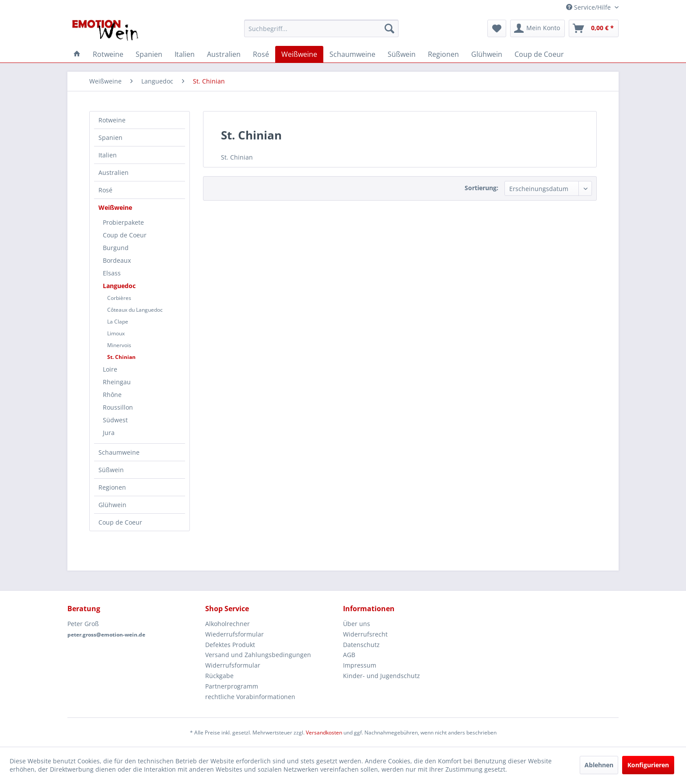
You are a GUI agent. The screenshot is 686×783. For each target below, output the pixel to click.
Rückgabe (219, 676)
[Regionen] (443, 54)
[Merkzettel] (496, 28)
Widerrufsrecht (365, 634)
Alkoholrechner (227, 623)
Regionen (112, 487)
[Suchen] (389, 28)
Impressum (359, 665)
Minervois (119, 345)
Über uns (356, 623)
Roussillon (118, 407)
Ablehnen (598, 765)
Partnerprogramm (231, 686)
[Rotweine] (108, 54)
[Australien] (224, 54)
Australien (113, 172)
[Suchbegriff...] (321, 28)
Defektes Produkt (230, 644)
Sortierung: (481, 188)
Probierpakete (123, 222)
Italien (107, 155)
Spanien (110, 137)
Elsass (112, 273)
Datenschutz (361, 644)
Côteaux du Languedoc (135, 309)
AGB (349, 655)
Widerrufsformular (232, 665)
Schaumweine (119, 452)
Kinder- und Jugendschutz (381, 676)
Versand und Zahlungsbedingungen (258, 655)
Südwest (115, 420)
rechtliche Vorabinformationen (250, 697)
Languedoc (119, 286)
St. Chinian (121, 357)
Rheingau (117, 382)
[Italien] (184, 54)
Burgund (116, 248)
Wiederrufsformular (234, 634)
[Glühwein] (486, 54)
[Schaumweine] (352, 54)
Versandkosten (324, 732)
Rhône (112, 394)
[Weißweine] (299, 54)
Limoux (116, 333)
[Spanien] (149, 54)
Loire (110, 369)
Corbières (119, 298)
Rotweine (112, 120)
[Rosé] (261, 54)
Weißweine (115, 207)
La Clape (117, 321)
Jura (109, 432)
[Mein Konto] (537, 28)
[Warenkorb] (594, 28)
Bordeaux (117, 260)
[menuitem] (321, 28)
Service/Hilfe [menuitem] (589, 7)
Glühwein (112, 505)
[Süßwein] (402, 54)
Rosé (105, 190)
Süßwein (111, 470)
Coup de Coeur (125, 235)
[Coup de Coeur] (539, 54)
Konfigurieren (648, 765)
